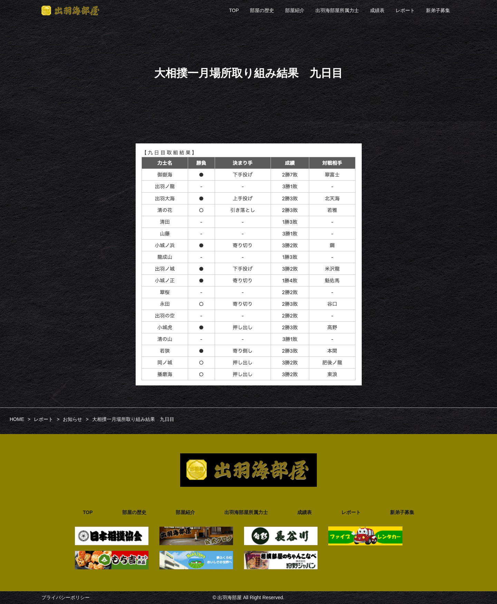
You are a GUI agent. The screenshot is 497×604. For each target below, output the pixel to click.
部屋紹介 (294, 10)
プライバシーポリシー (65, 597)
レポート (405, 10)
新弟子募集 (438, 10)
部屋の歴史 (262, 10)
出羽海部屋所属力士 (337, 10)
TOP (234, 10)
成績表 (377, 10)
